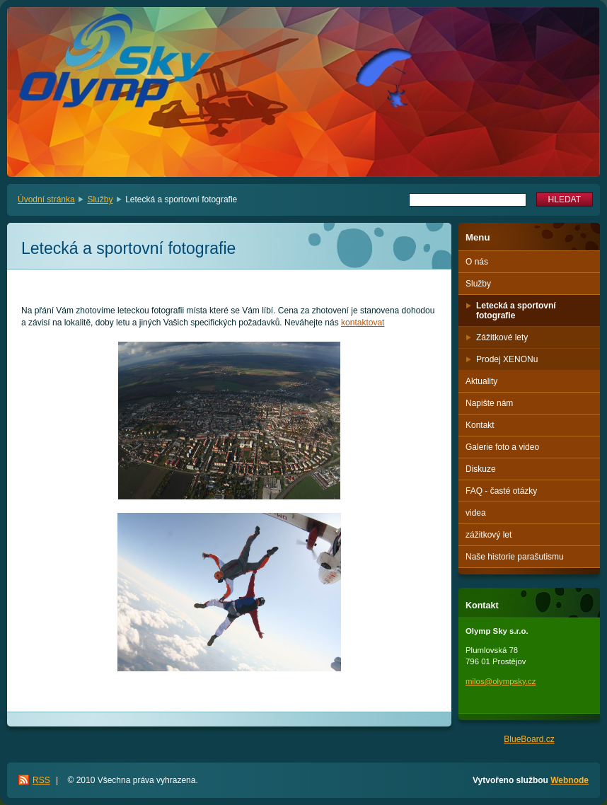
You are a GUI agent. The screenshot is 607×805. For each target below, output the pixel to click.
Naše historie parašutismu (515, 557)
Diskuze (481, 469)
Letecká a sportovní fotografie (516, 310)
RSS (41, 780)
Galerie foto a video (502, 447)
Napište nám (489, 403)
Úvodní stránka (46, 199)
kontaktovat (362, 323)
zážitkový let (488, 535)
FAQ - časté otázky (501, 491)
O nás (477, 262)
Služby (99, 199)
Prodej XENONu (507, 359)
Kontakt (480, 425)
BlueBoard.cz (529, 739)
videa (476, 513)
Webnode (569, 780)
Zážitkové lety (502, 337)
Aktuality (481, 381)
